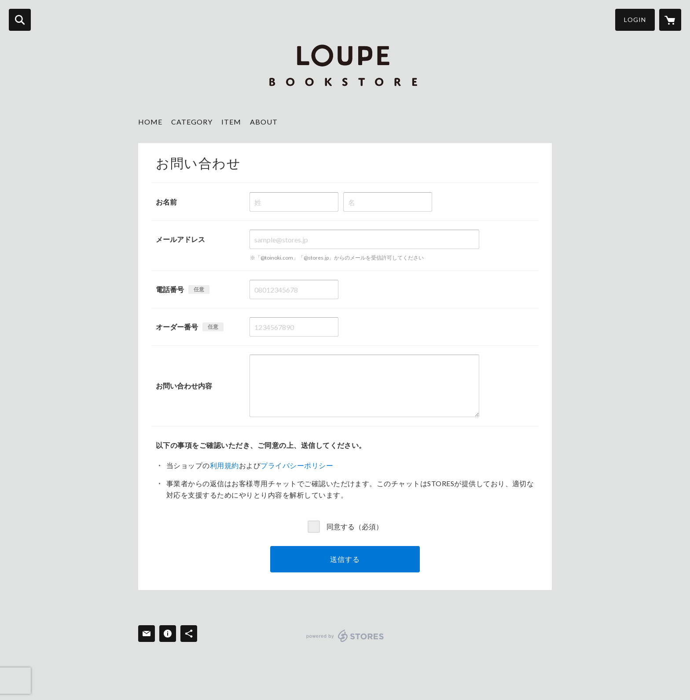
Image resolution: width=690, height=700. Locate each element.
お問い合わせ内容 (184, 385)
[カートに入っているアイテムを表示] (670, 20)
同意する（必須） (355, 526)
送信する (345, 559)
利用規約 (224, 465)
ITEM (231, 121)
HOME (150, 121)
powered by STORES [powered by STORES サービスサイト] (345, 636)
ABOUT (264, 121)
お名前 (166, 202)
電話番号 (170, 289)
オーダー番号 (177, 327)
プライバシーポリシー (297, 465)
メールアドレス (180, 239)
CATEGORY (192, 121)
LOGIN (635, 19)
